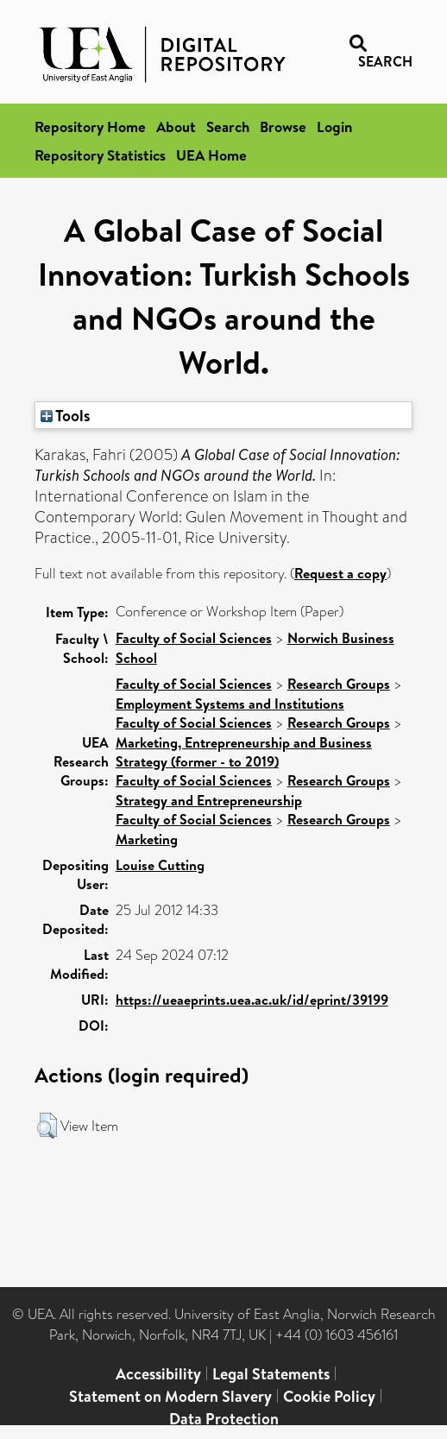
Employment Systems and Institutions (230, 703)
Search (227, 126)
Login (334, 126)
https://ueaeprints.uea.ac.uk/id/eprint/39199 (252, 999)
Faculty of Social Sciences (194, 637)
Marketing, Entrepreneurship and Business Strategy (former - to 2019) (244, 752)
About (176, 126)
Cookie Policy (329, 1396)
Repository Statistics (100, 155)
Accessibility (158, 1374)
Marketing (147, 839)
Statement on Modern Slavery (170, 1396)
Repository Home (90, 126)
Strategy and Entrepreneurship (209, 800)
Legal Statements (271, 1374)
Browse (283, 126)
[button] (47, 1126)
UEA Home (211, 155)
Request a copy (340, 573)
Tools (66, 415)
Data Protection (224, 1419)
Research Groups (338, 683)
